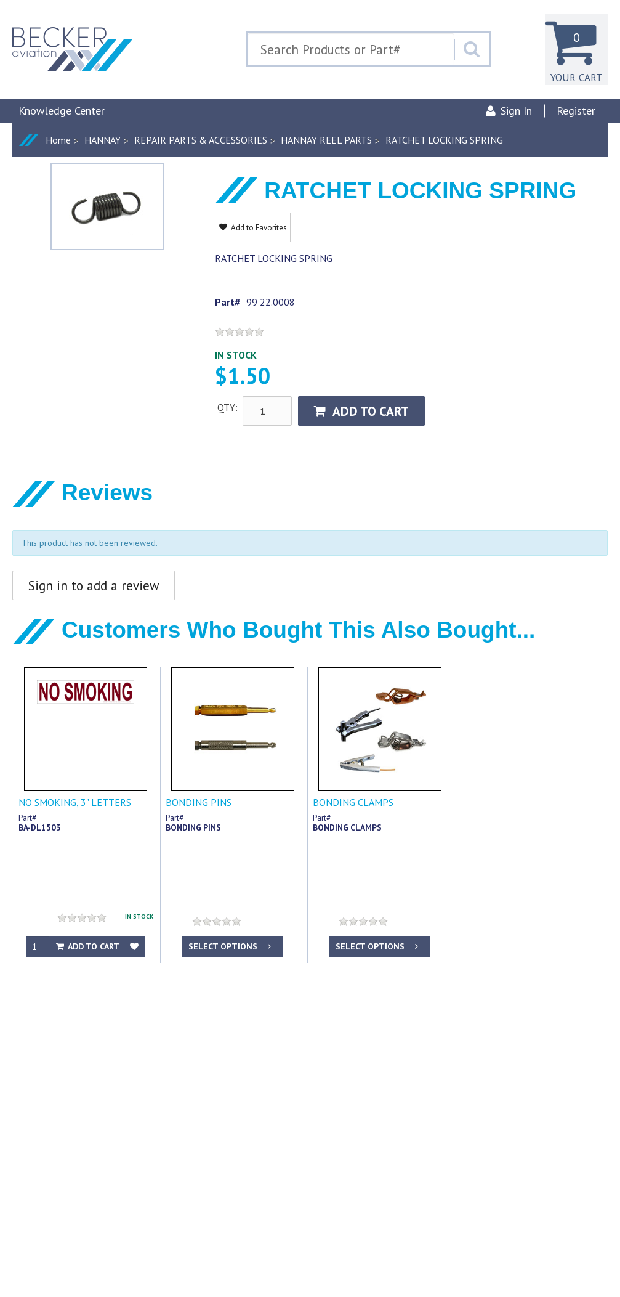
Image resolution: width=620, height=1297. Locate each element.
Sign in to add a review (93, 585)
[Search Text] (351, 49)
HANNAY (102, 140)
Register (576, 111)
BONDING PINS (198, 802)
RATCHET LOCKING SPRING (444, 140)
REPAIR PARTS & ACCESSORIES (200, 140)
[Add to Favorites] (134, 946)
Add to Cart (361, 411)
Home (58, 140)
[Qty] (37, 946)
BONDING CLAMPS (353, 802)
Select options (230, 946)
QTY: (227, 407)
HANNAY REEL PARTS (326, 140)
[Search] (471, 49)
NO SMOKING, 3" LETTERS (74, 802)
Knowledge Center (61, 111)
